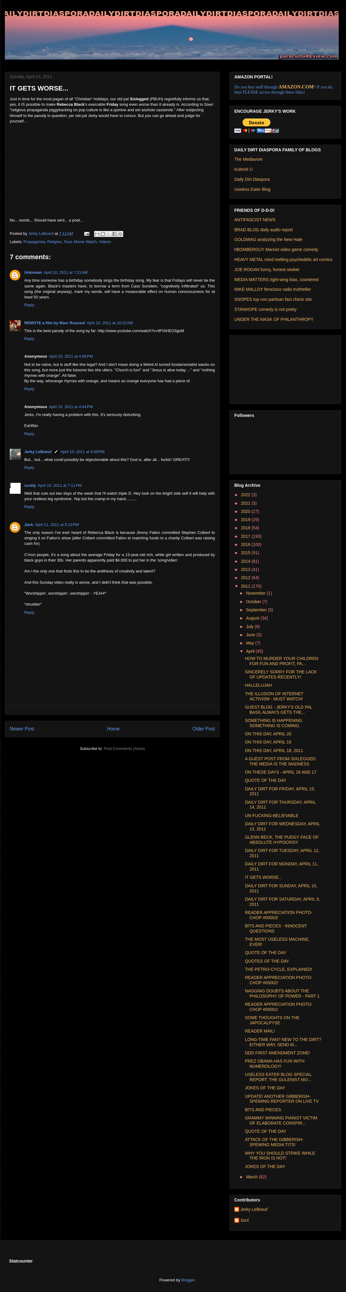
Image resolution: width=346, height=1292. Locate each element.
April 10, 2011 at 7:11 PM (60, 485)
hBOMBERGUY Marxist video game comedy (276, 249)
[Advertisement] (264, 368)
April (251, 651)
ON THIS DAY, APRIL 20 (268, 733)
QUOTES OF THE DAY (267, 961)
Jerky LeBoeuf (38, 451)
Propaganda (34, 241)
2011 (246, 586)
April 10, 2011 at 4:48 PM (83, 451)
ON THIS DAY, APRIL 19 (268, 742)
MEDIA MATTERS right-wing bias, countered (276, 279)
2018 (246, 527)
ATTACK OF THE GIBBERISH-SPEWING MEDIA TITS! (274, 1142)
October (254, 601)
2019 (246, 519)
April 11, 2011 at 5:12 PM (57, 524)
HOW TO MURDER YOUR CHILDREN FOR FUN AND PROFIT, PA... (281, 661)
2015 (246, 552)
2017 (246, 536)
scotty (30, 485)
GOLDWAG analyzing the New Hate (268, 239)
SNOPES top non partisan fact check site (273, 299)
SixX (244, 1220)
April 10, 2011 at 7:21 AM (66, 272)
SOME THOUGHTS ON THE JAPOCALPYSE (272, 1020)
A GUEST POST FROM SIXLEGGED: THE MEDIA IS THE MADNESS (281, 761)
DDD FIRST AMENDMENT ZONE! (277, 1052)
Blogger (188, 1280)
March (252, 1176)
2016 (246, 544)
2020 (246, 511)
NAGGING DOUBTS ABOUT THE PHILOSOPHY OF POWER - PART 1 (282, 993)
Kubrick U (243, 169)
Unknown (33, 272)
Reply (29, 305)
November (256, 593)
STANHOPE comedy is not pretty (265, 309)
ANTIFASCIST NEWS (255, 219)
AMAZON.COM (296, 86)
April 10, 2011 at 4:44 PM (71, 406)
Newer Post (22, 728)
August (253, 618)
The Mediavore (248, 159)
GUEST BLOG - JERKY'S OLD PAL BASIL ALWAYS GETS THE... (278, 710)
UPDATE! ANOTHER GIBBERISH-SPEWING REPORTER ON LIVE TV (282, 1099)
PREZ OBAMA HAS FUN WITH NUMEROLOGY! (274, 1064)
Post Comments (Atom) (124, 748)
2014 (246, 561)
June (251, 634)
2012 (246, 577)
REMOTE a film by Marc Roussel (54, 323)
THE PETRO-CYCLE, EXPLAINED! (278, 969)
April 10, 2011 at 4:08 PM (71, 356)
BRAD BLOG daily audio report (263, 229)
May (250, 643)
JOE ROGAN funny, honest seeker (267, 269)
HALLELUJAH (258, 685)
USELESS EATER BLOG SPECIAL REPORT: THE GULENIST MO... (278, 1077)
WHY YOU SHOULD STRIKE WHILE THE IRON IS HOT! (280, 1156)
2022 (246, 494)
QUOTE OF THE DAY (265, 780)
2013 (246, 569)
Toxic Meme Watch (80, 241)
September (257, 609)
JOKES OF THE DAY (265, 1087)
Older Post (203, 728)
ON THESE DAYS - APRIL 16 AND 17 (281, 772)
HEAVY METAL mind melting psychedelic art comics (283, 259)
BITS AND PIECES (263, 1109)
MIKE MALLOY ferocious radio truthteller (272, 289)
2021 (246, 503)
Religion (54, 241)
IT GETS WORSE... (263, 877)
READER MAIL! (260, 1031)
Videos (105, 241)
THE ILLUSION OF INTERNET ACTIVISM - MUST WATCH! (274, 696)
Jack (28, 524)
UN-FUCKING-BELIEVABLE (271, 815)
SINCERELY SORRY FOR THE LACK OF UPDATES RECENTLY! (281, 674)
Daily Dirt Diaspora (252, 179)
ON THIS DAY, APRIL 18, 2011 (274, 750)
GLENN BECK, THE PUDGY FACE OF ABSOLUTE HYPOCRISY (282, 840)
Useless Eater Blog (252, 189)
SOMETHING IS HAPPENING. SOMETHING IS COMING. (274, 723)
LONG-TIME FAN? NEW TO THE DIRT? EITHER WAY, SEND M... (283, 1042)
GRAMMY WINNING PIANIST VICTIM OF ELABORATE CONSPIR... (281, 1120)
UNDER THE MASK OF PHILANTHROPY (274, 319)
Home (113, 728)
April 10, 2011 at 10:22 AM (110, 323)
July (250, 626)
